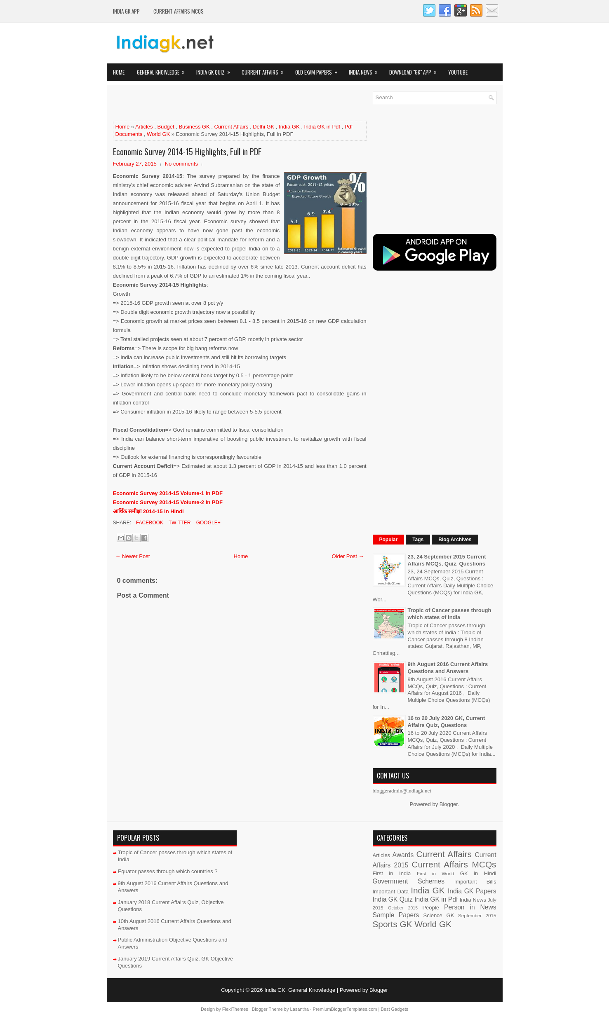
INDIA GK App (126, 11)
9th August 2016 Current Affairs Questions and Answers (448, 667)
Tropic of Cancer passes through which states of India (449, 613)
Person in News (470, 907)
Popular (388, 539)
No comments (181, 164)
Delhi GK (263, 127)
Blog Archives (454, 539)
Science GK (438, 915)
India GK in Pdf (322, 127)
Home (119, 72)
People (430, 907)
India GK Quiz (215, 69)
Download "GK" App (415, 69)
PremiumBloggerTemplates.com (345, 1009)
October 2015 (403, 908)
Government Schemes (409, 881)
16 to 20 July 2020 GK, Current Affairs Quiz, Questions (446, 721)
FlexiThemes (235, 1009)
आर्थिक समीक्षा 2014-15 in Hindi (148, 511)
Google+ (207, 523)
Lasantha (299, 1009)
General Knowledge (163, 69)
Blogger (449, 804)
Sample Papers (396, 915)
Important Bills (475, 882)
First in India (392, 873)
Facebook (149, 523)
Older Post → (348, 556)
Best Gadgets (394, 1009)
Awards (403, 854)
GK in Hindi (478, 873)
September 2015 (477, 915)
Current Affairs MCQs (178, 11)
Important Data (391, 891)
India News (366, 69)
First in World (435, 873)
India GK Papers (472, 891)
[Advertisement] (209, 103)
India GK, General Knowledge (299, 990)
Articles (144, 127)
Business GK (194, 127)
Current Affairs (265, 69)
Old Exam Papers (319, 69)
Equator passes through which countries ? (168, 871)
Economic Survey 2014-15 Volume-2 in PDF (168, 502)
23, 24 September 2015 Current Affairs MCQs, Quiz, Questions (447, 560)
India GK (289, 127)
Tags (417, 539)
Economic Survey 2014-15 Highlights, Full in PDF (187, 151)
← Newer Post (132, 556)
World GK (158, 134)
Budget (165, 127)
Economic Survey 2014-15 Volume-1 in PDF (168, 493)
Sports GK (392, 924)
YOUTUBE (458, 72)
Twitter (178, 523)
